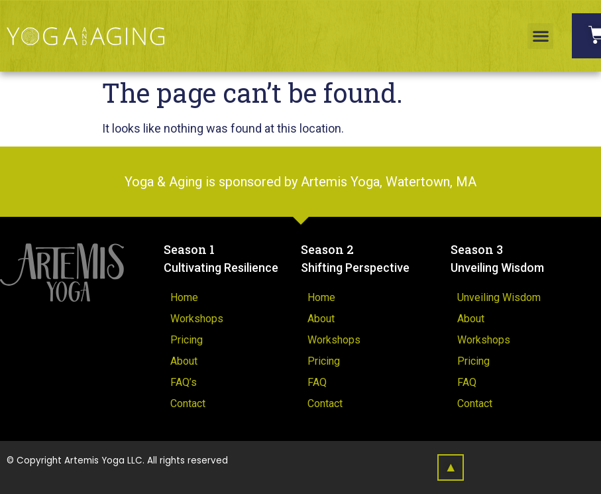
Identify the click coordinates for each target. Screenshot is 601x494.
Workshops (196, 318)
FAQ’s (183, 382)
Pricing (186, 340)
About (183, 361)
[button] (540, 36)
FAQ (317, 382)
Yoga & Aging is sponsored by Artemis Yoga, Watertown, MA (300, 182)
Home (184, 297)
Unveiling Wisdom (499, 297)
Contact (187, 403)
